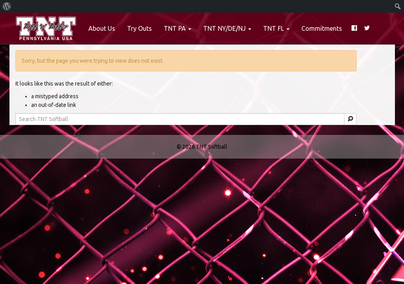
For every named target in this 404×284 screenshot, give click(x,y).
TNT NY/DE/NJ (227, 28)
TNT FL (276, 28)
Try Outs (139, 28)
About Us (101, 28)
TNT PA (177, 28)
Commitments (321, 28)
